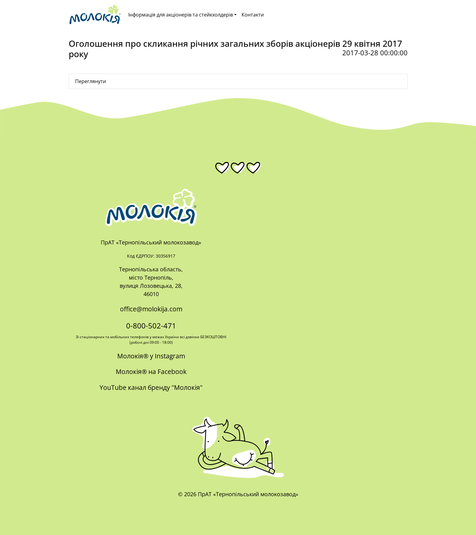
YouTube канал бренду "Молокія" (151, 387)
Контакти (253, 14)
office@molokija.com (151, 309)
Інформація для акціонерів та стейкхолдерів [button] (180, 14)
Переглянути (90, 81)
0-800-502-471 (151, 326)
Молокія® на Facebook (151, 371)
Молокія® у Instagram (151, 356)
